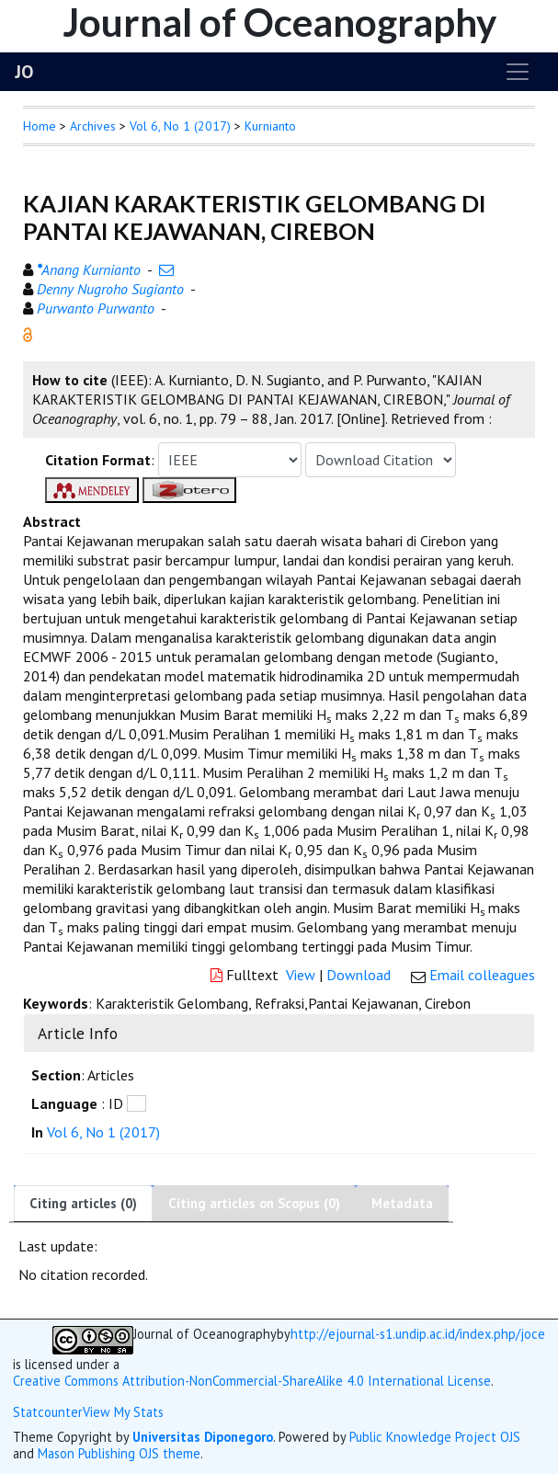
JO (24, 72)
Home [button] (39, 126)
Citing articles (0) (83, 1203)
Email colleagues (482, 975)
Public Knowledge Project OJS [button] (434, 1436)
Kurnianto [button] (270, 126)
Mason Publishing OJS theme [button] (119, 1453)
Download (358, 975)
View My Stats (123, 1412)
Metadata (402, 1203)
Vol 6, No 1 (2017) (180, 126)
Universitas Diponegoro (202, 1436)
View (300, 975)
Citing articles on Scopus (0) (254, 1203)
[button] (27, 333)
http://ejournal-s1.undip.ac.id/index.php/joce (417, 1334)
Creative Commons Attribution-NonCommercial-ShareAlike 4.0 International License (252, 1381)
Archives (93, 126)
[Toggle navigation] (517, 71)
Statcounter (48, 1412)
